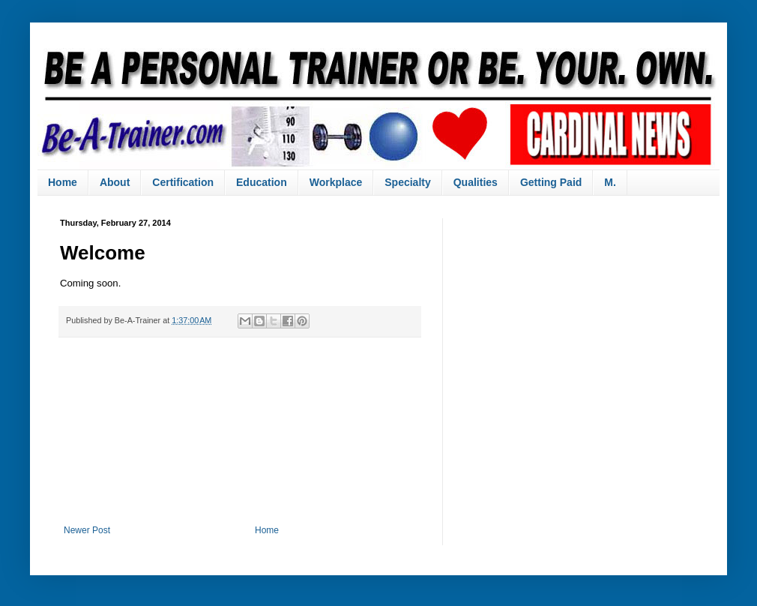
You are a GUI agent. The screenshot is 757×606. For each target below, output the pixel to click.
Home (62, 182)
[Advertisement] (240, 431)
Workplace (336, 182)
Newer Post (87, 530)
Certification (183, 182)
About (115, 182)
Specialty (407, 182)
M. (610, 182)
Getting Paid (551, 182)
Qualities (475, 182)
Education (261, 182)
